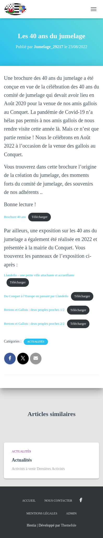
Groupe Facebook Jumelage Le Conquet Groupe (81, 500)
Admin (71, 513)
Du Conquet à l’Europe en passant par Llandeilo (36, 296)
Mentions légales (41, 513)
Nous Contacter (58, 500)
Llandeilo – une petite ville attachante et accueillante (39, 275)
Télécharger (39, 217)
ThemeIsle (68, 525)
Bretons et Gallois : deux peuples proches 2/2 (34, 324)
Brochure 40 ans (15, 217)
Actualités (35, 341)
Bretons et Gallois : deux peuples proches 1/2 (34, 310)
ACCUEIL (29, 500)
